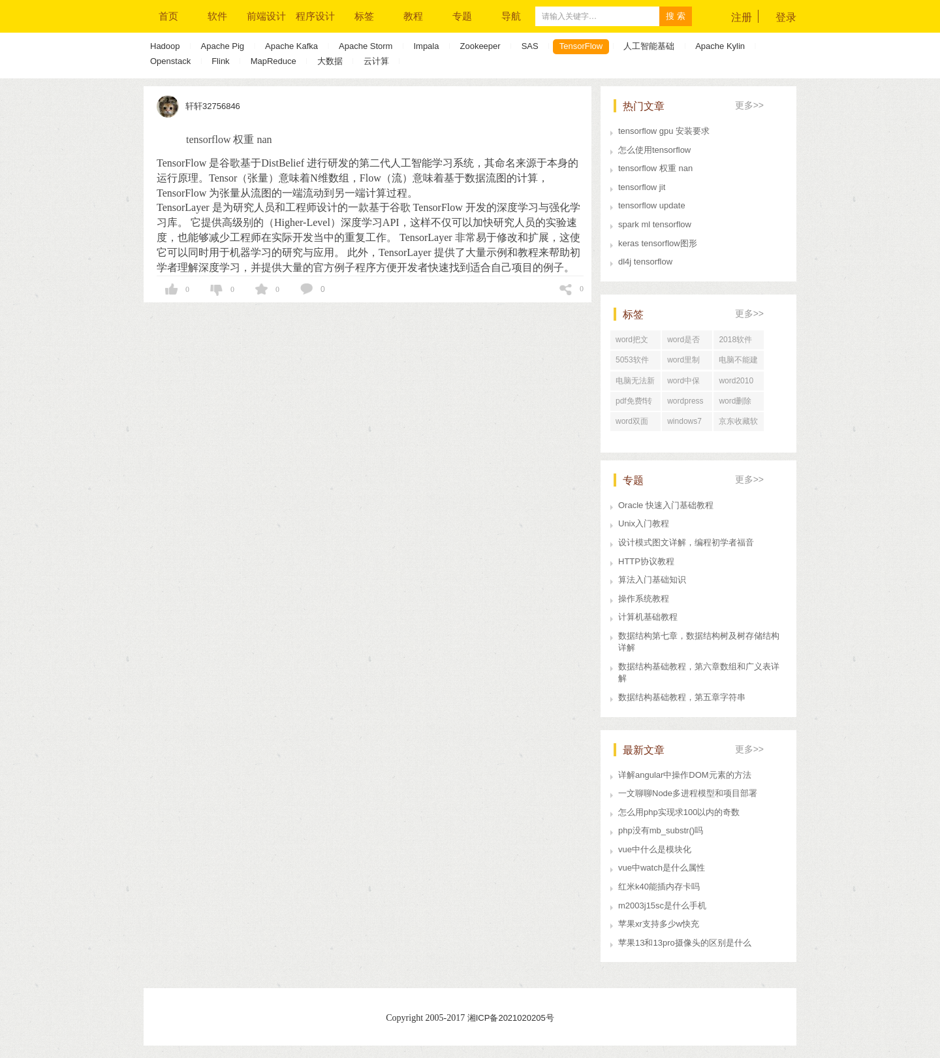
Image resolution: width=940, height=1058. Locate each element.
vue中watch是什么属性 (661, 868)
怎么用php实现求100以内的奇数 (679, 812)
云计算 (376, 61)
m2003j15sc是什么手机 (662, 905)
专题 (462, 16)
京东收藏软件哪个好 (738, 424)
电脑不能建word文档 (738, 362)
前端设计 (266, 16)
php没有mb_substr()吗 (660, 830)
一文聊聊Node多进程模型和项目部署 (687, 793)
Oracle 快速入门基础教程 (665, 505)
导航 (511, 16)
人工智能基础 (648, 46)
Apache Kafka (291, 46)
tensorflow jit (641, 187)
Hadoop (165, 46)
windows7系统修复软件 (686, 424)
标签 (364, 16)
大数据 (330, 61)
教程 (413, 16)
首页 (168, 16)
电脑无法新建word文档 (635, 383)
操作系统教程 (643, 598)
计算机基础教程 (648, 617)
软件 (217, 16)
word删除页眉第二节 (738, 403)
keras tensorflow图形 (657, 243)
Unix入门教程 (643, 523)
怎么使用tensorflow (654, 150)
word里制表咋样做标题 (686, 362)
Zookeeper (480, 46)
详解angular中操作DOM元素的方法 (684, 775)
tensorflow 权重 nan (655, 168)
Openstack (170, 61)
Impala (426, 46)
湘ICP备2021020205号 (510, 1018)
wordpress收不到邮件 (686, 403)
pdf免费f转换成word (634, 403)
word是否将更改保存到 (686, 342)
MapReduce (273, 61)
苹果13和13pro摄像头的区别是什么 (684, 943)
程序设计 (315, 16)
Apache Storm (365, 46)
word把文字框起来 (632, 342)
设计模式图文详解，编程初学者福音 (686, 542)
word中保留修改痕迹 (686, 383)
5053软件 (632, 359)
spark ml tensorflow (654, 224)
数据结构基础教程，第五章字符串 (681, 697)
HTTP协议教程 (646, 561)
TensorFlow (581, 46)
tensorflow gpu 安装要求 (664, 131)
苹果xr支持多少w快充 (658, 924)
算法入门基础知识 (652, 580)
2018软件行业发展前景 (738, 342)
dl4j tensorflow (645, 261)
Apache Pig (223, 46)
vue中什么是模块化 (654, 849)
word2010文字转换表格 (738, 383)
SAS (530, 46)
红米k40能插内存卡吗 (659, 886)
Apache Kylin (720, 46)
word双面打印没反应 (635, 424)
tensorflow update (651, 205)
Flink (220, 61)
